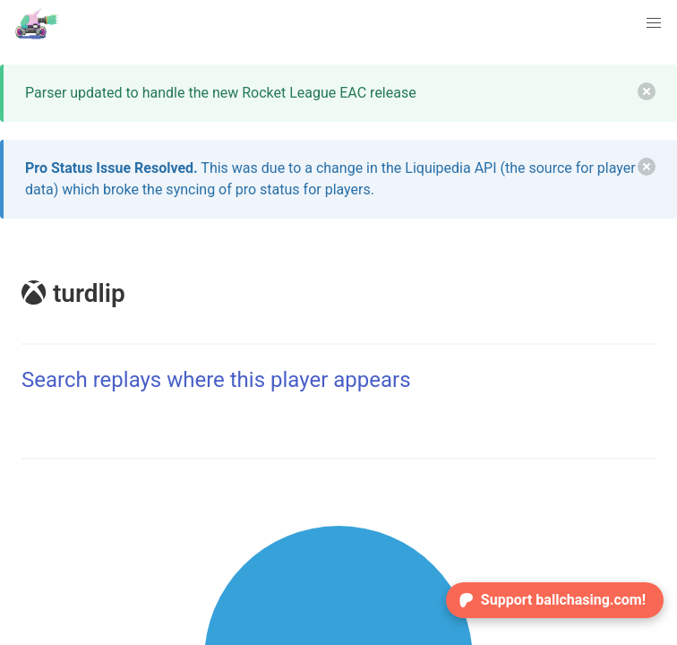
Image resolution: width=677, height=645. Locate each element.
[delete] (647, 91)
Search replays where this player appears (216, 379)
